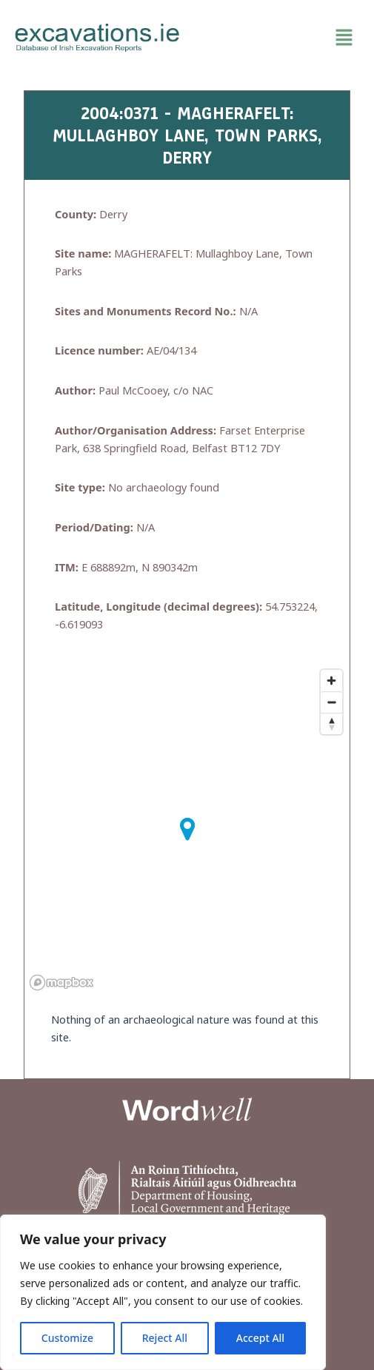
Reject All (164, 1338)
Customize (67, 1338)
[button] (277, 37)
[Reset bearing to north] (331, 723)
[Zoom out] (331, 702)
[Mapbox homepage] (61, 982)
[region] (163, 1292)
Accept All (260, 1338)
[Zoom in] (331, 680)
